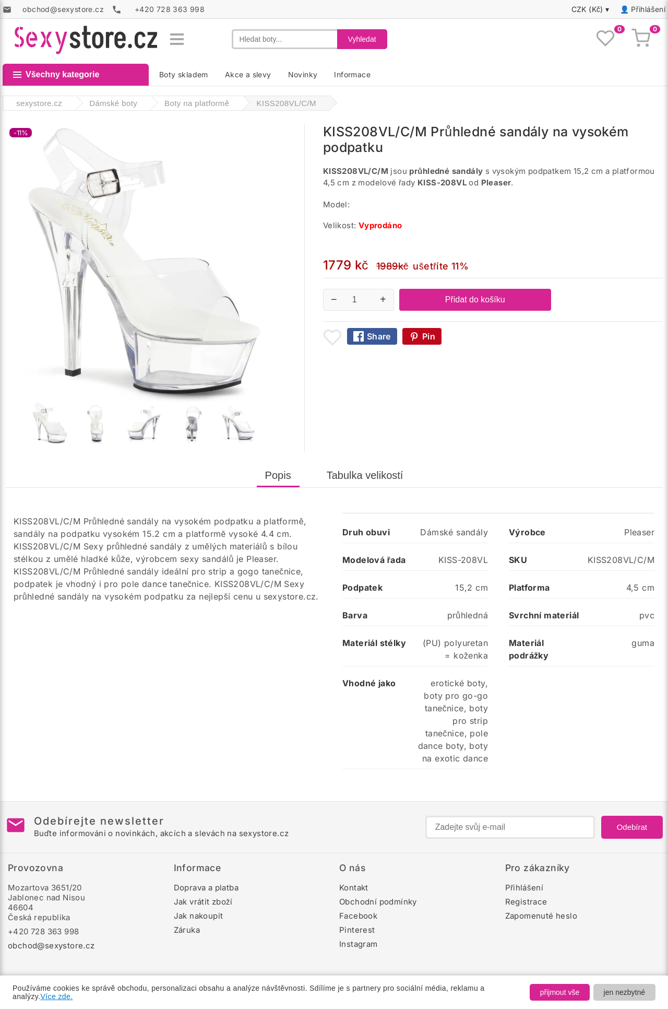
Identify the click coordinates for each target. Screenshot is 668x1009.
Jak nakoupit (198, 916)
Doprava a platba (206, 888)
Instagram (358, 944)
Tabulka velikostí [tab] (365, 475)
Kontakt (353, 888)
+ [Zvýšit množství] (383, 299)
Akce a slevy (248, 74)
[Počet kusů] (358, 300)
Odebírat (632, 827)
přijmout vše (559, 992)
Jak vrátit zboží (203, 902)
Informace (352, 74)
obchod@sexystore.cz (51, 946)
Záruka (187, 930)
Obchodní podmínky (378, 902)
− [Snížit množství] (334, 299)
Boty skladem (183, 74)
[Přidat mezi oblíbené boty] (332, 337)
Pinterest (357, 930)
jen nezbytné (624, 992)
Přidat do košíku (475, 299)
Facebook (358, 916)
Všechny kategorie (56, 74)
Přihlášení (648, 9)
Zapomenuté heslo (541, 916)
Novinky (303, 74)
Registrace (526, 902)
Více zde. (57, 996)
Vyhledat (362, 39)
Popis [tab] (278, 475)
